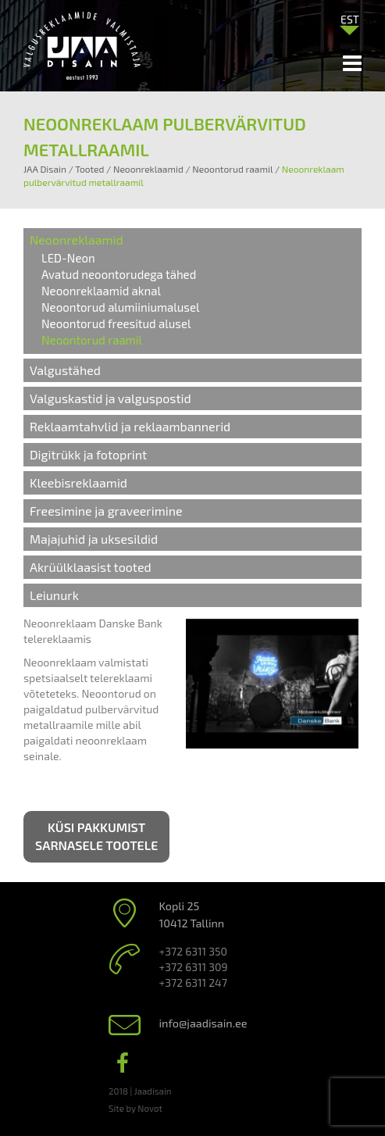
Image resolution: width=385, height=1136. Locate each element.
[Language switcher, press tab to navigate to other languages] (350, 18)
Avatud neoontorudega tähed (118, 274)
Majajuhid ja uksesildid (94, 538)
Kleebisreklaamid (78, 482)
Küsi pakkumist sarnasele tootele (96, 836)
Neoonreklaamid (76, 239)
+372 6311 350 (193, 951)
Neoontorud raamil (91, 340)
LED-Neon (68, 258)
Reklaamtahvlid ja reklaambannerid (130, 426)
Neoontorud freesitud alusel (116, 323)
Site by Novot (135, 1107)
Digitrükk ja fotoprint (88, 454)
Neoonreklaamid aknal (101, 291)
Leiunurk (54, 595)
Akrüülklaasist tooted (91, 566)
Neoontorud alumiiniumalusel (120, 307)
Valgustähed (65, 370)
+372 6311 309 (193, 966)
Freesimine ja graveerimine (106, 510)
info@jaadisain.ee (203, 1023)
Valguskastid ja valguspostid (110, 398)
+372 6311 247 (193, 982)
